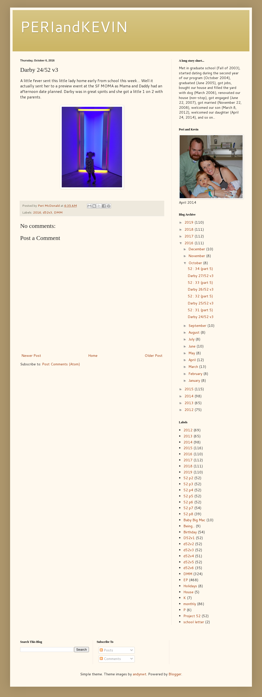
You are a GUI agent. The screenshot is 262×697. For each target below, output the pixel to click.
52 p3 (188, 483)
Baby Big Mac (194, 519)
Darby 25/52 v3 (201, 303)
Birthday (190, 532)
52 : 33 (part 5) (200, 282)
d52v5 (188, 562)
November (197, 255)
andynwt (139, 674)
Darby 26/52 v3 (201, 289)
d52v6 (188, 567)
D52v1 (189, 537)
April (192, 359)
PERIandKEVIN (74, 26)
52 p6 (188, 502)
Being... (189, 526)
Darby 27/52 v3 (201, 275)
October (195, 262)
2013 (189, 402)
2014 (189, 396)
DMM (58, 212)
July (191, 339)
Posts (106, 650)
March (193, 366)
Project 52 (192, 615)
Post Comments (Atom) (61, 364)
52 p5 (188, 496)
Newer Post (31, 355)
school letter (193, 621)
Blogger (175, 674)
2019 (189, 222)
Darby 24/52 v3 (201, 316)
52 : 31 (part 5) (200, 309)
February (195, 373)
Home (92, 355)
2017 (189, 236)
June (192, 346)
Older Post (153, 355)
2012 (189, 409)
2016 (37, 212)
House (188, 592)
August (194, 332)
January (194, 380)
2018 (189, 229)
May (192, 353)
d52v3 (47, 212)
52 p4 (188, 490)
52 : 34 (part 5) (200, 268)
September (197, 325)
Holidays (190, 585)
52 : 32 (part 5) (200, 296)
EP (185, 579)
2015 (189, 389)
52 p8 (188, 513)
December (197, 249)
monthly (189, 603)
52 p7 (188, 507)
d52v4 (188, 556)
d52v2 (188, 543)
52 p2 (188, 477)
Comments (110, 658)
